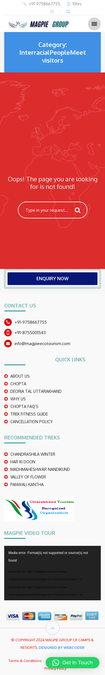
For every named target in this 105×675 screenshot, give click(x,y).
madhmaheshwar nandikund (40, 469)
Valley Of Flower (28, 477)
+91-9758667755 (31, 322)
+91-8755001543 (30, 332)
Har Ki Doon (22, 461)
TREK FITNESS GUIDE (29, 414)
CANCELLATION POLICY (31, 421)
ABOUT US (20, 376)
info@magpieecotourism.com (42, 343)
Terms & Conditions (25, 660)
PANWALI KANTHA (27, 484)
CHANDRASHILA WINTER (32, 454)
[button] (72, 662)
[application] (52, 573)
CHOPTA (18, 383)
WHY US (18, 398)
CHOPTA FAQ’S (24, 406)
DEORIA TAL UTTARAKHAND (36, 391)
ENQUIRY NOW (52, 278)
